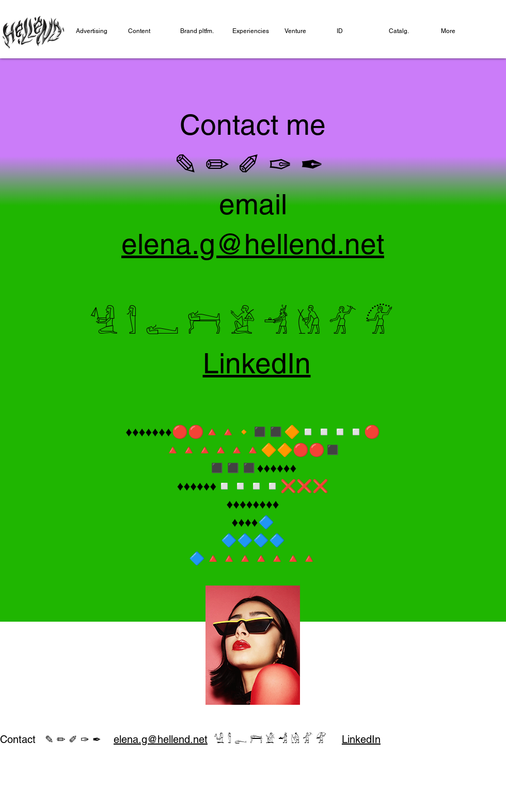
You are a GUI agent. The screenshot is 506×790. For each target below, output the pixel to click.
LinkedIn (257, 363)
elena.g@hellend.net (161, 739)
